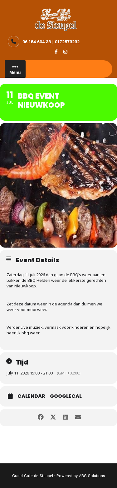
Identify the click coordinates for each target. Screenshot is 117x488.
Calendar (31, 396)
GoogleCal (66, 396)
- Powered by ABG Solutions (79, 476)
